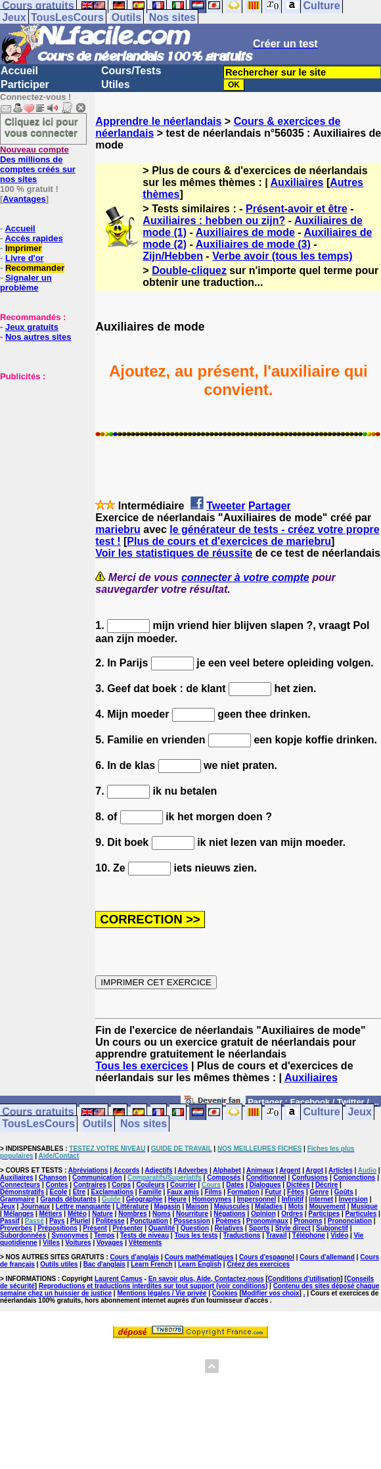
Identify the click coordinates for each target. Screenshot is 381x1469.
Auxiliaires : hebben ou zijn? (214, 220)
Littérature (132, 1206)
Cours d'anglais (135, 1257)
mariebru (117, 529)
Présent (95, 1228)
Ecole (59, 1192)
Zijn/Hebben (173, 256)
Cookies (225, 1293)
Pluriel (80, 1220)
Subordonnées (23, 1235)
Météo (77, 1213)
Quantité (161, 1228)
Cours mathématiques (199, 1257)
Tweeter (225, 505)
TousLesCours (67, 17)
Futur (273, 1192)
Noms (161, 1213)
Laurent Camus (119, 1278)
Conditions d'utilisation (304, 1278)
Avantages (24, 199)
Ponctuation (149, 1220)
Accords (126, 1170)
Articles (340, 1170)
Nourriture (192, 1213)
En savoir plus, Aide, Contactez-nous (206, 1278)
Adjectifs (158, 1170)
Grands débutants (68, 1199)
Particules (361, 1213)
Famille (150, 1192)
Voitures (78, 1242)
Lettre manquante (83, 1206)
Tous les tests (195, 1235)
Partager (269, 505)
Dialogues (265, 1184)
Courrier (183, 1184)
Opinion (263, 1213)
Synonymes (69, 1235)
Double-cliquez (189, 270)
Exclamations (112, 1192)
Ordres (292, 1213)
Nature (102, 1213)
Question (195, 1228)
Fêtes (295, 1192)
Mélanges (19, 1213)
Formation (243, 1192)
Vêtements (145, 1242)
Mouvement (327, 1206)
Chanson (53, 1177)
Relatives (228, 1228)
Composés (223, 1177)
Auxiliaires (297, 182)
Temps (104, 1235)
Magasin (167, 1206)
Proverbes (16, 1228)
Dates (235, 1184)
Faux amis (183, 1192)
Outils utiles (59, 1264)
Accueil (19, 70)
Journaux (35, 1206)
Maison (197, 1206)
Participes (324, 1213)
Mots (295, 1206)
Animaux (260, 1170)
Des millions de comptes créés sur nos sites (38, 164)
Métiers (50, 1213)
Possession (191, 1220)
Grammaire (17, 1199)
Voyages (110, 1242)
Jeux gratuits (31, 327)
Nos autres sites (38, 337)
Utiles (115, 84)
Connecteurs (20, 1184)
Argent (289, 1170)
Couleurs (150, 1184)
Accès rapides (33, 238)
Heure (177, 1199)
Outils (126, 17)
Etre (79, 1192)
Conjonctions (355, 1177)
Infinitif (292, 1199)
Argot (314, 1170)
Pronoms (308, 1220)
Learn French (151, 1264)
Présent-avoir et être (296, 208)
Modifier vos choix (271, 1293)
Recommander (34, 268)
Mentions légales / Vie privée (161, 1293)
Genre (319, 1192)
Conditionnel (266, 1177)
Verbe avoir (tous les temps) (282, 256)
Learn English (199, 1264)
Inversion (352, 1199)
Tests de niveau (144, 1235)
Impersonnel (256, 1199)
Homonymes (211, 1199)
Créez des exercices (258, 1264)
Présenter (127, 1228)
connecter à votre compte (245, 577)
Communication (97, 1177)
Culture (321, 1112)
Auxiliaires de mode (245, 232)
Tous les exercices (141, 1065)
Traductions (242, 1235)
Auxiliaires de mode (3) (253, 244)
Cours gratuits (38, 1112)
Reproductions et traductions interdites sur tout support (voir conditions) (153, 1286)
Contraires (90, 1184)
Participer (25, 84)
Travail (276, 1235)
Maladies (268, 1206)
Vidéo (339, 1235)
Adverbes (193, 1170)
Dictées (298, 1184)
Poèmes (227, 1220)
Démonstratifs (22, 1192)
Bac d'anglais (104, 1264)
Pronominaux (267, 1220)
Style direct (293, 1228)
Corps (121, 1184)
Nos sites (172, 17)
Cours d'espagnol (266, 1257)
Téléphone (308, 1235)
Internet (321, 1199)
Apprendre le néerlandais (158, 121)
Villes (51, 1242)
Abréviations (88, 1170)
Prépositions (57, 1228)
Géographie (144, 1199)
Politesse (110, 1220)
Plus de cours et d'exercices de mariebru (229, 541)
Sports (259, 1228)
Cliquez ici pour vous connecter (41, 127)
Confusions (310, 1177)
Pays (56, 1220)
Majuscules (232, 1206)
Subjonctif (332, 1228)
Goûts (343, 1192)
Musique (364, 1206)
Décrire (326, 1184)
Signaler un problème (26, 282)
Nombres (132, 1213)
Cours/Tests (131, 70)
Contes (56, 1184)
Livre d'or (24, 258)
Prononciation (350, 1220)
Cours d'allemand (327, 1257)
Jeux (14, 17)
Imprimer (23, 248)
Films (212, 1192)
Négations (229, 1213)
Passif (9, 1220)
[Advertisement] (39, 447)
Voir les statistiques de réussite (173, 553)
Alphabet (227, 1170)
